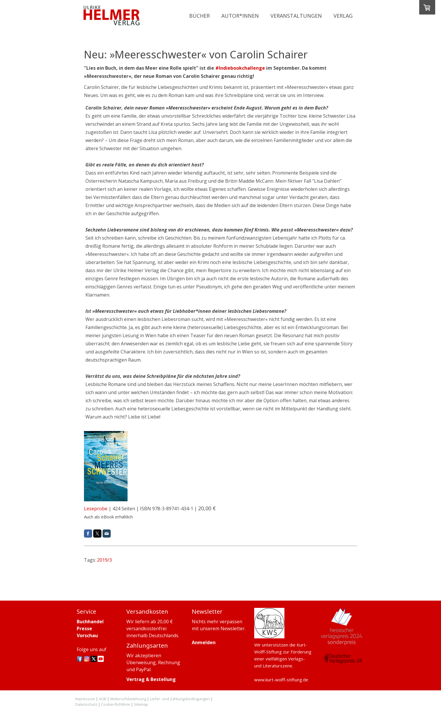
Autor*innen (240, 15)
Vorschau (87, 635)
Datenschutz (86, 704)
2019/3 (104, 560)
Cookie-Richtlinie (115, 704)
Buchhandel (90, 621)
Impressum (85, 698)
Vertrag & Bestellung (151, 679)
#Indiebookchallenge (240, 68)
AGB (102, 698)
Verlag (343, 15)
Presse (84, 628)
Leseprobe (95, 508)
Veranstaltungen (296, 15)
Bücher (199, 15)
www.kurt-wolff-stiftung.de (281, 680)
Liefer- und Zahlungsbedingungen (180, 698)
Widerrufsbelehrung (128, 698)
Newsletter (232, 628)
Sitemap (141, 704)
